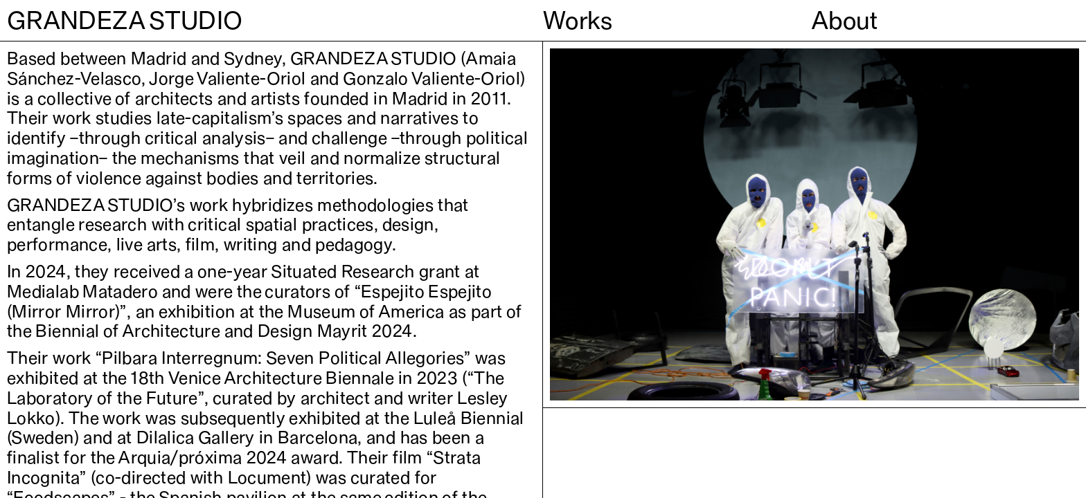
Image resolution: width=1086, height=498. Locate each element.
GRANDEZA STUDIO (124, 20)
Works (578, 20)
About (844, 20)
